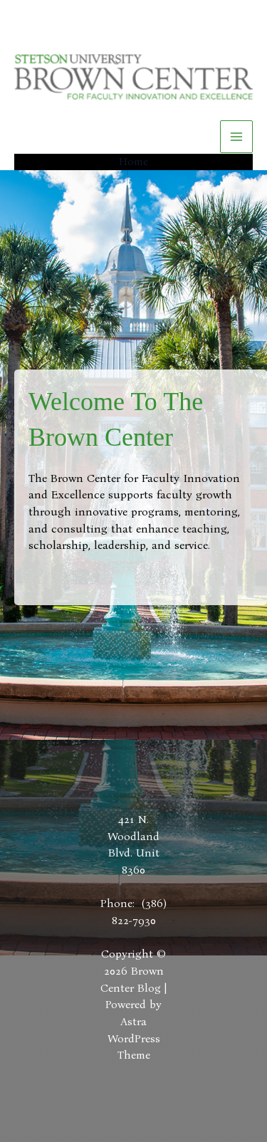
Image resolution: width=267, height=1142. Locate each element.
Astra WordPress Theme (134, 1038)
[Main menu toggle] (236, 136)
